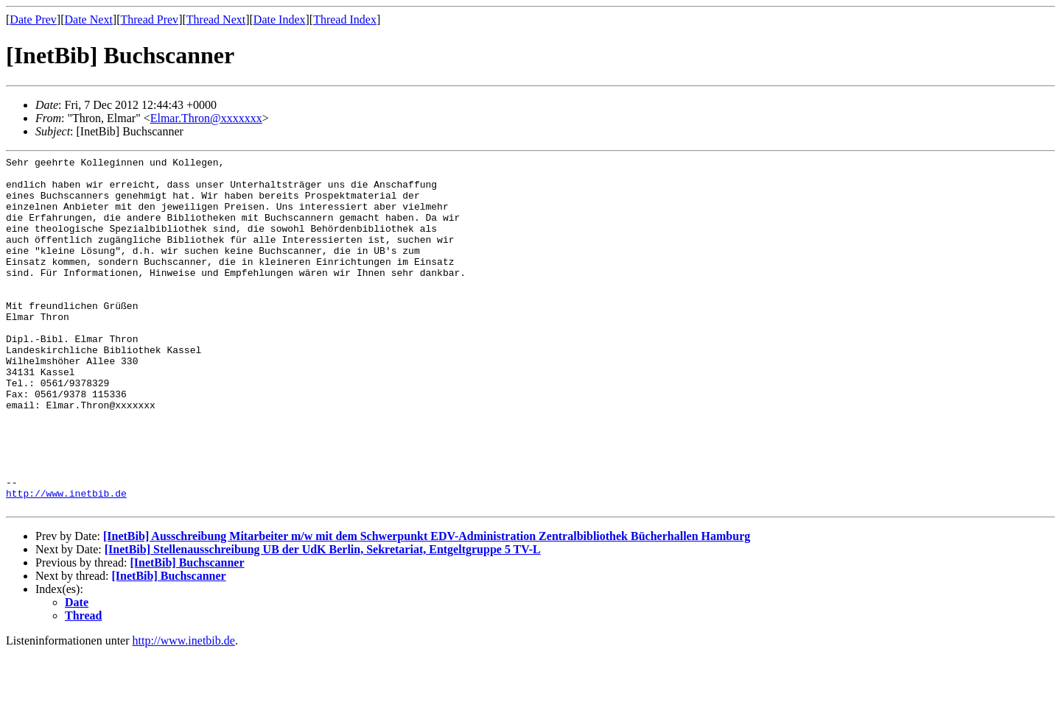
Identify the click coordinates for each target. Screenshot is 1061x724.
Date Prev (33, 19)
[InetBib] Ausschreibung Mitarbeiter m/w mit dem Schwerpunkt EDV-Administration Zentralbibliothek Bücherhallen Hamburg (426, 606)
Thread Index (345, 19)
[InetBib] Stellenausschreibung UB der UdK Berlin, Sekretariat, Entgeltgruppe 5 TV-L (323, 620)
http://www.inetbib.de (66, 561)
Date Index (279, 19)
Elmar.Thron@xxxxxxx (206, 118)
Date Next (89, 19)
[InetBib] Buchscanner (187, 633)
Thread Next (215, 19)
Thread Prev (149, 19)
